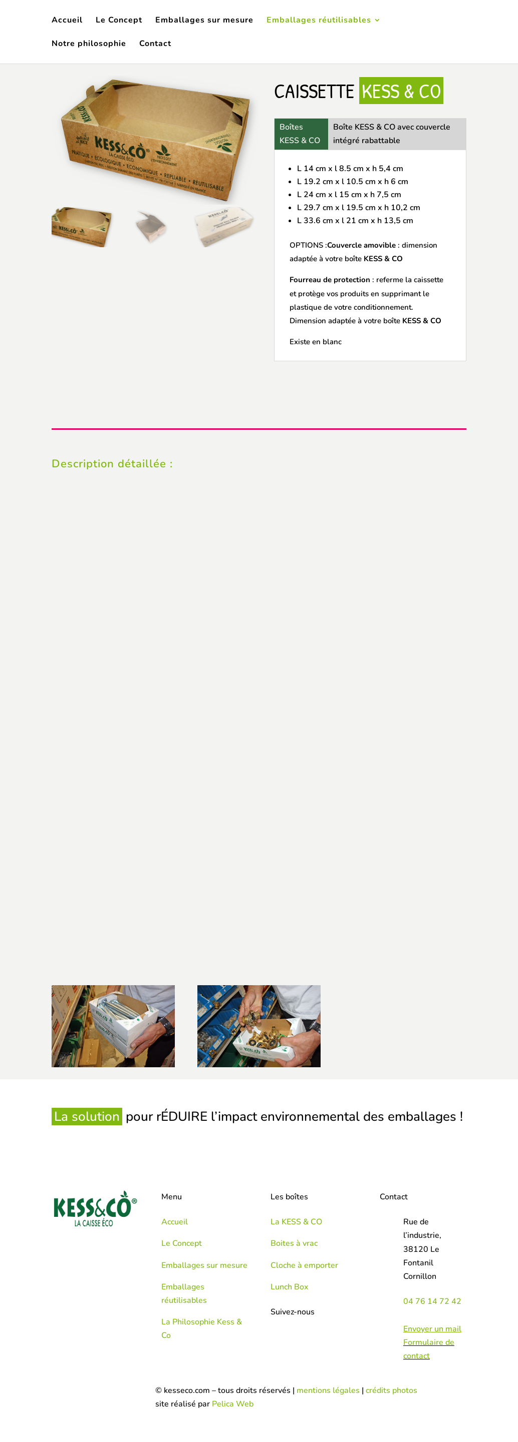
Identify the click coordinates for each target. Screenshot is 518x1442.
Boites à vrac (294, 1243)
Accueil (67, 21)
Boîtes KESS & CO (300, 134)
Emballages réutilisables (319, 21)
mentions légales (328, 1390)
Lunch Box (289, 1286)
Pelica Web (232, 1403)
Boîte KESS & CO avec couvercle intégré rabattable (391, 134)
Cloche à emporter (304, 1265)
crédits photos (391, 1390)
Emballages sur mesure (204, 21)
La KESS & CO (296, 1221)
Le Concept (119, 21)
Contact (155, 44)
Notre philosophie (89, 44)
